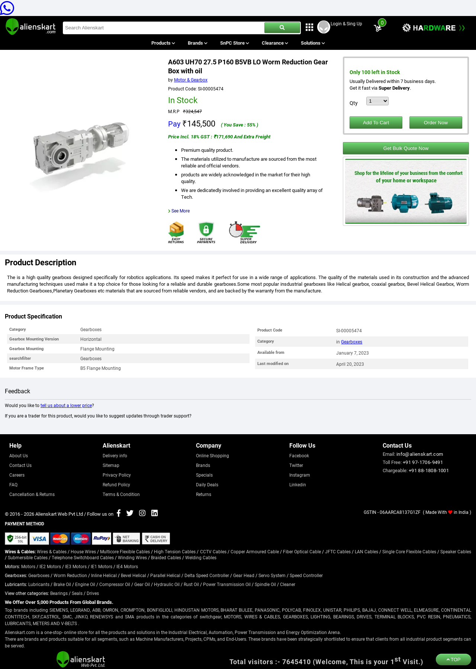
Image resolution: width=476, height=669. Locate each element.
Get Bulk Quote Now (406, 148)
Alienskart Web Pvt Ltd (59, 513)
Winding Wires (132, 557)
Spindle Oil (265, 584)
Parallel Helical (165, 575)
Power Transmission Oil (227, 584)
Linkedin (297, 484)
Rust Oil (191, 584)
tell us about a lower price (66, 405)
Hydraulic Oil (167, 584)
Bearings (59, 593)
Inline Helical (104, 575)
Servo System (272, 575)
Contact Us (20, 465)
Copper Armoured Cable (255, 551)
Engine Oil (85, 584)
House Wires (83, 551)
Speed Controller (306, 575)
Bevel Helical (133, 575)
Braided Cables (166, 557)
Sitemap (111, 465)
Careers (17, 475)
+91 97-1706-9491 (423, 462)
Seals (77, 593)
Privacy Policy (117, 475)
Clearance (274, 42)
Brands (197, 42)
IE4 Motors (127, 566)
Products (162, 42)
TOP (454, 659)
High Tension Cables (175, 551)
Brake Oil (62, 584)
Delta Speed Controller (206, 575)
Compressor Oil (114, 584)
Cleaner (287, 584)
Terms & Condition (121, 494)
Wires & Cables (52, 551)
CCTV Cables (213, 551)
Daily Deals (207, 484)
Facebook (299, 455)
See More (180, 211)
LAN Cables (366, 551)
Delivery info (115, 455)
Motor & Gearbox (191, 80)
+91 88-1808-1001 (429, 470)
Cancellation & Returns (32, 494)
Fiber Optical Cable (302, 551)
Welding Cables (200, 557)
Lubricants (38, 584)
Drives (93, 593)
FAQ (13, 484)
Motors (28, 566)
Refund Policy (116, 484)
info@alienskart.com (419, 454)
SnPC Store (234, 42)
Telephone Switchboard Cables (83, 557)
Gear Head (243, 575)
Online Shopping (212, 455)
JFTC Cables (338, 551)
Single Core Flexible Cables (409, 551)
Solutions (312, 42)
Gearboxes (351, 342)
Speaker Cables (455, 551)
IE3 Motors (76, 566)
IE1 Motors (101, 566)
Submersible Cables (28, 557)
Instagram (299, 475)
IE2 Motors (50, 566)
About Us (18, 455)
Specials (204, 475)
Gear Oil (142, 584)
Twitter (296, 465)
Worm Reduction (70, 575)
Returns (203, 494)
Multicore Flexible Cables (125, 551)
